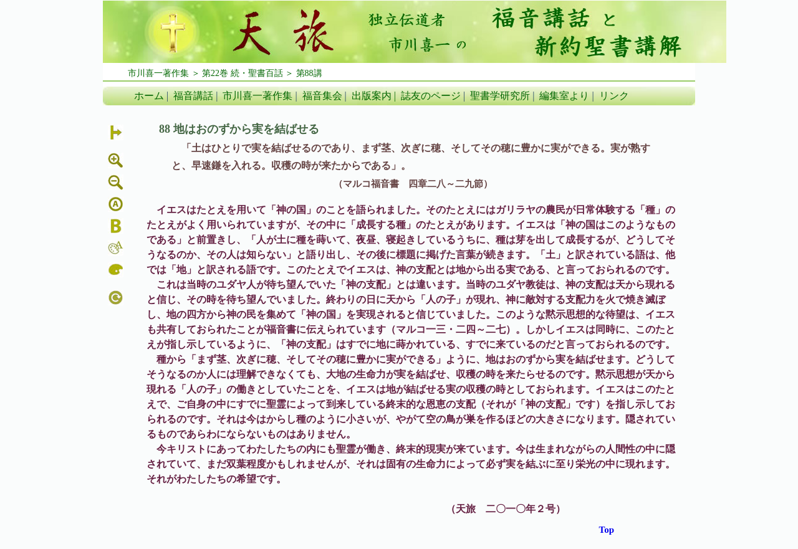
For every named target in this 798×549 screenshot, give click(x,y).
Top (606, 530)
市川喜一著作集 (257, 95)
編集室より (564, 95)
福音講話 (193, 95)
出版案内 (372, 95)
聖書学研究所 (500, 95)
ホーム (149, 95)
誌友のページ (431, 95)
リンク (614, 95)
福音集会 (322, 95)
